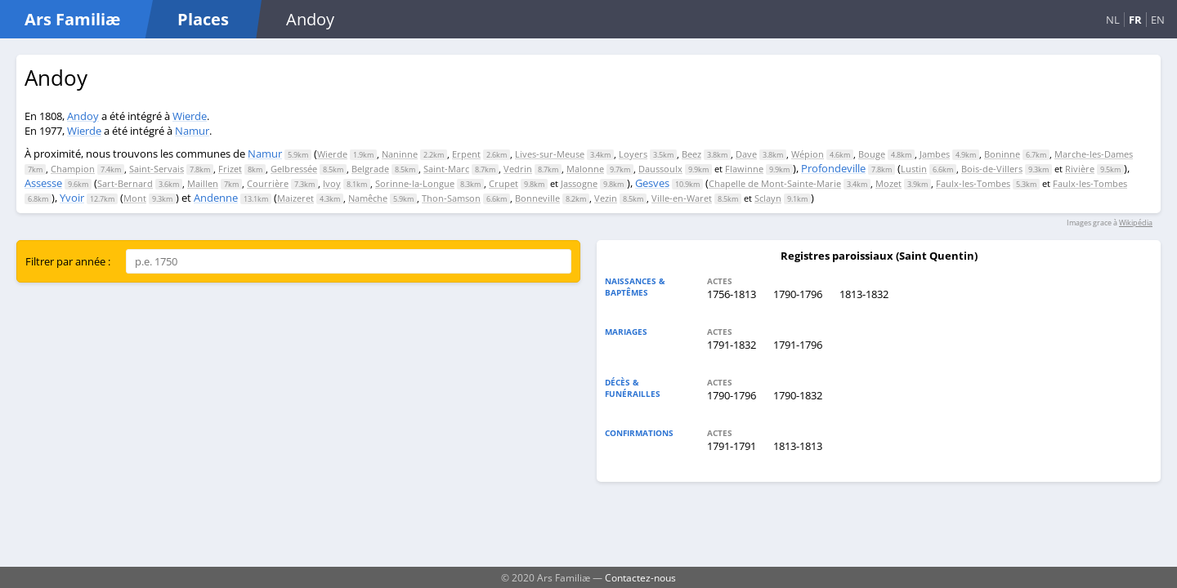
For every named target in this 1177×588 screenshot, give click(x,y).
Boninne (1002, 154)
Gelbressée (294, 169)
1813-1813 (797, 446)
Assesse (43, 183)
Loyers (633, 154)
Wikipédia (1135, 222)
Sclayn (767, 198)
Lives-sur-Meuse (549, 154)
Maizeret (295, 198)
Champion (73, 169)
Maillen (202, 183)
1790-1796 (797, 294)
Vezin (605, 198)
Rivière (1079, 169)
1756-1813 (731, 294)
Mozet (888, 183)
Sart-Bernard (125, 183)
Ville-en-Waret (681, 198)
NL (1113, 19)
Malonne (585, 169)
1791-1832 (731, 344)
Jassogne (579, 183)
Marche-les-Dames (1093, 154)
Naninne (400, 154)
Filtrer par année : (67, 261)
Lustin (914, 169)
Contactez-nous (640, 577)
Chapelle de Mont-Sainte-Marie (775, 183)
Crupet (503, 183)
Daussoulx (660, 169)
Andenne (216, 197)
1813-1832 (863, 294)
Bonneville (537, 198)
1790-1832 (797, 395)
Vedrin (517, 169)
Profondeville (833, 168)
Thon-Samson (451, 198)
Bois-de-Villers (992, 169)
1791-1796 (797, 344)
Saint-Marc (446, 169)
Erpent (466, 154)
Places (203, 19)
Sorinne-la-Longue (414, 183)
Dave (746, 154)
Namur (192, 130)
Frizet (230, 169)
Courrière (268, 183)
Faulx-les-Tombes (973, 183)
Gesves (652, 183)
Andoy (83, 116)
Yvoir (72, 197)
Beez (691, 154)
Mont (134, 198)
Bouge (871, 154)
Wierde (189, 116)
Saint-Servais (156, 169)
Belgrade (370, 169)
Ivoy (332, 183)
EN (1158, 19)
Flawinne (744, 169)
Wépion (807, 154)
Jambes (935, 154)
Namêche (367, 198)
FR (1135, 19)
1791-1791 (731, 446)
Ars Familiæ (72, 19)
